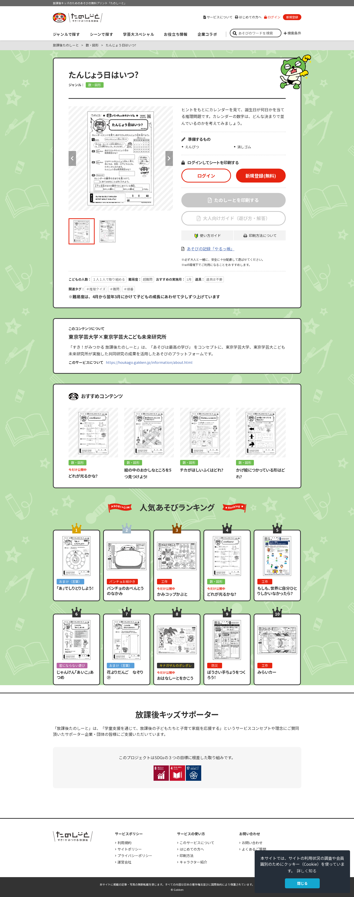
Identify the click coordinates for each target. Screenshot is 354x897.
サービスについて (218, 17)
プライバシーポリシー (135, 855)
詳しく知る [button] (306, 871)
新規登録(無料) (260, 175)
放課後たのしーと (66, 45)
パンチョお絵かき (122, 581)
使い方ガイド (210, 235)
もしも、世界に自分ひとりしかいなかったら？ (277, 590)
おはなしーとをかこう (175, 678)
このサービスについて (197, 842)
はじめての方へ (248, 17)
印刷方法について (263, 235)
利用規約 (124, 842)
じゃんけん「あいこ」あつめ (75, 674)
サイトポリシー (130, 849)
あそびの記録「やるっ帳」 (211, 249)
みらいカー (266, 672)
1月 (189, 279)
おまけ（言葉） (70, 581)
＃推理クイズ (96, 289)
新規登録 (292, 17)
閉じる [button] (302, 883)
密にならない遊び (72, 665)
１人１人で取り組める (109, 279)
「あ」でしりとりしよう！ (75, 588)
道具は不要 (214, 279)
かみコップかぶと (172, 594)
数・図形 (92, 45)
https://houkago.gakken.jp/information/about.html (149, 362)
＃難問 (114, 289)
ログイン (272, 17)
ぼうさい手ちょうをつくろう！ (226, 674)
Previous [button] (72, 158)
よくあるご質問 (254, 849)
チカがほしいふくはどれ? (201, 470)
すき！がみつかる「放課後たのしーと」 (77, 17)
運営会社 (124, 862)
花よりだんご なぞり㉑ (125, 674)
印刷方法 (187, 855)
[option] (121, 158)
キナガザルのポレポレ (175, 665)
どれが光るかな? (83, 476)
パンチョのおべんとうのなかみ (125, 590)
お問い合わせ (252, 842)
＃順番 (128, 289)
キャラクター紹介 (193, 862)
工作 (164, 581)
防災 (214, 665)
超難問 (148, 279)
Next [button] (169, 158)
